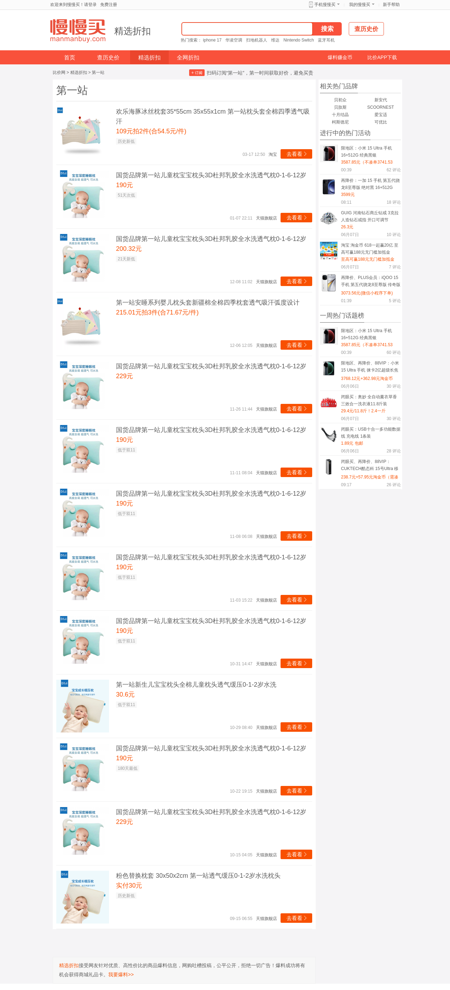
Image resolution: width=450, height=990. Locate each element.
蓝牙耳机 (326, 40)
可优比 (380, 122)
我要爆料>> (121, 974)
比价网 (59, 72)
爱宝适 (380, 114)
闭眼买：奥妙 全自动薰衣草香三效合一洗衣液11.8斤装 (369, 400)
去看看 (297, 154)
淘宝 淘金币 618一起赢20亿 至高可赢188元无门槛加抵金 (369, 249)
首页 (69, 58)
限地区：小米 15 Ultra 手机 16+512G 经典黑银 (366, 152)
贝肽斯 (340, 107)
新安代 (380, 99)
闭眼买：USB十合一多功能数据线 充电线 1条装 (370, 433)
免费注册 (108, 4)
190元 (124, 185)
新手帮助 (391, 4)
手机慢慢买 (324, 4)
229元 (124, 376)
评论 (394, 169)
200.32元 (129, 248)
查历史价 (108, 58)
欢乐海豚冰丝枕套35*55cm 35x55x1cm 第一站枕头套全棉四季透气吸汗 (213, 116)
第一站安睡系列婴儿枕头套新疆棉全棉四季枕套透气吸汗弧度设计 (208, 302)
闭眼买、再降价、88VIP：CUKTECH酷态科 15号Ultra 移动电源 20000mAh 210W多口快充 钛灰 (370, 466)
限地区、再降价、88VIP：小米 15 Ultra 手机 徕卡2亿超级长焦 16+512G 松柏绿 (370, 368)
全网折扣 (188, 58)
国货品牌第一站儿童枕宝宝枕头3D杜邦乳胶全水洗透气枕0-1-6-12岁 (211, 175)
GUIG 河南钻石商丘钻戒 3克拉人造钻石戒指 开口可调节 (370, 216)
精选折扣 (132, 31)
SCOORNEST (380, 107)
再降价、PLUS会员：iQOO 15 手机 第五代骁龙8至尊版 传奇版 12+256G (370, 282)
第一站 (98, 72)
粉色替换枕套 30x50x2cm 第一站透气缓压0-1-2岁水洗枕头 (198, 875)
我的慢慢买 (359, 4)
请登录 (90, 4)
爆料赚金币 (340, 57)
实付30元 (129, 885)
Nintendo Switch (298, 40)
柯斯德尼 (340, 122)
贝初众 (340, 99)
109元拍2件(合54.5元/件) (151, 131)
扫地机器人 (256, 40)
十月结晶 (340, 114)
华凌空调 (233, 40)
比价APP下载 (382, 57)
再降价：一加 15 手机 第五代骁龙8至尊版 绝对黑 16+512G (370, 184)
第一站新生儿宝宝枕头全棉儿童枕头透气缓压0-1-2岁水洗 (196, 684)
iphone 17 (212, 40)
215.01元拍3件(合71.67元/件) (157, 312)
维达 (275, 40)
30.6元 (125, 694)
